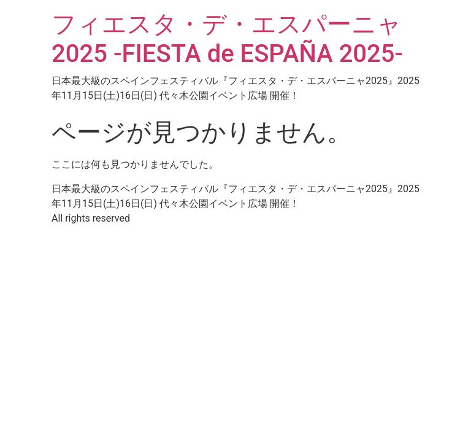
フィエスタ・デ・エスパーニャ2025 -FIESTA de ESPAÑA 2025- (227, 39)
